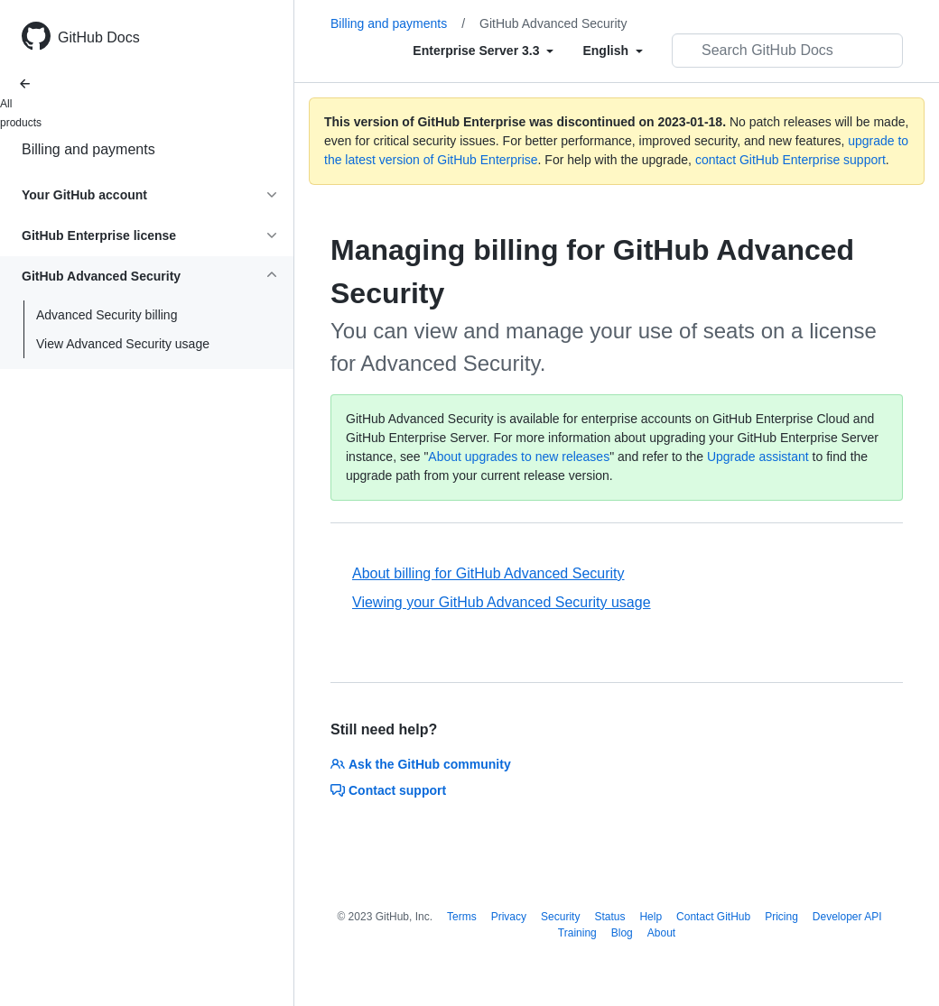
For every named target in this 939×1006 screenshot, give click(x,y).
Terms (462, 916)
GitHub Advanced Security (553, 23)
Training (577, 933)
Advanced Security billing (106, 315)
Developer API (847, 916)
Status (609, 916)
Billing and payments (88, 149)
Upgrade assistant (758, 456)
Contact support (388, 790)
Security (560, 916)
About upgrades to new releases (518, 456)
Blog (622, 933)
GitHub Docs (99, 37)
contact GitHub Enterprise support (790, 159)
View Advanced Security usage (122, 344)
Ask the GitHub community (420, 764)
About (661, 933)
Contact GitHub (713, 916)
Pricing (781, 916)
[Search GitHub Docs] (787, 50)
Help (650, 916)
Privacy (508, 916)
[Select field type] (483, 50)
